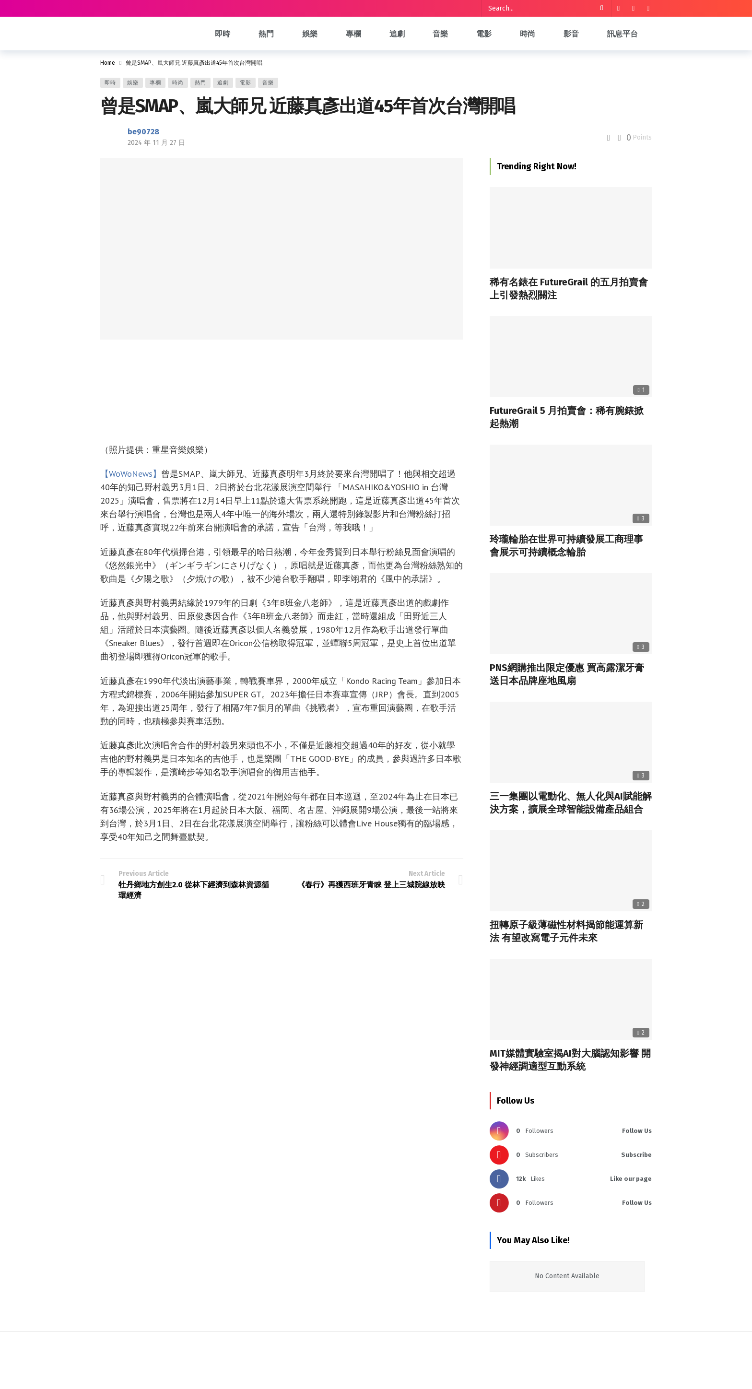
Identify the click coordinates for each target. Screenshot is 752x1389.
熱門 (200, 83)
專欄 (155, 83)
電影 (245, 83)
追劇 (223, 83)
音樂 (268, 83)
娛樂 (133, 83)
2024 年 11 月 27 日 (156, 143)
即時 (110, 83)
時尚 (178, 83)
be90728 (143, 131)
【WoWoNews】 (130, 473)
